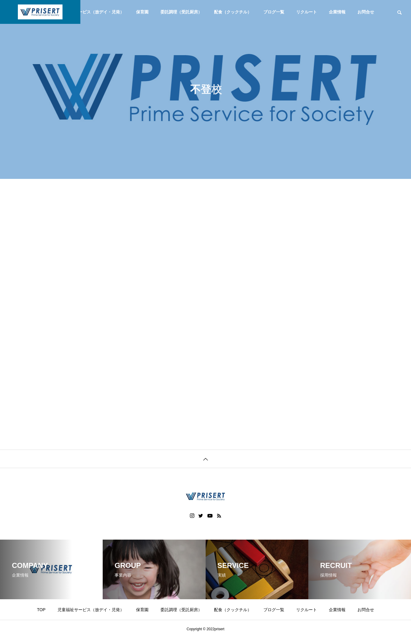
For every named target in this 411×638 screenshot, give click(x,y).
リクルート (306, 12)
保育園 (142, 12)
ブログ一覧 (273, 12)
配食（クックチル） (232, 12)
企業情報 (337, 12)
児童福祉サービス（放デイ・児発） (90, 12)
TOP (41, 609)
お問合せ (365, 12)
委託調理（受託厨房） (181, 12)
